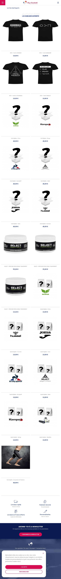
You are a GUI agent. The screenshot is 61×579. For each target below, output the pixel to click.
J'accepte (24, 567)
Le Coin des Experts (13, 8)
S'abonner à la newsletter (30, 534)
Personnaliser (24, 571)
